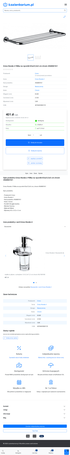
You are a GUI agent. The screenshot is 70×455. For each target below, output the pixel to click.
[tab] (33, 282)
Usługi (5, 410)
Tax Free (35, 431)
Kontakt (5, 406)
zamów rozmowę (35, 163)
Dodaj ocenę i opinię (10, 338)
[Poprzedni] (5, 256)
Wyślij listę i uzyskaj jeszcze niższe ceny (51, 357)
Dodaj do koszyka (35, 142)
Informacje (6, 414)
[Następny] (64, 256)
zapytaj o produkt (35, 158)
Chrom (37, 90)
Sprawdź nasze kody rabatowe (19, 357)
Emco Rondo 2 (39, 79)
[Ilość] (35, 135)
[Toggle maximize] (64, 17)
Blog (4, 418)
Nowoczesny (39, 86)
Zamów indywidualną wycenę (35, 426)
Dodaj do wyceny (35, 151)
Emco (37, 73)
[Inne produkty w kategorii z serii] (35, 226)
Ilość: (29, 135)
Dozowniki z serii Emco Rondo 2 (41, 287)
